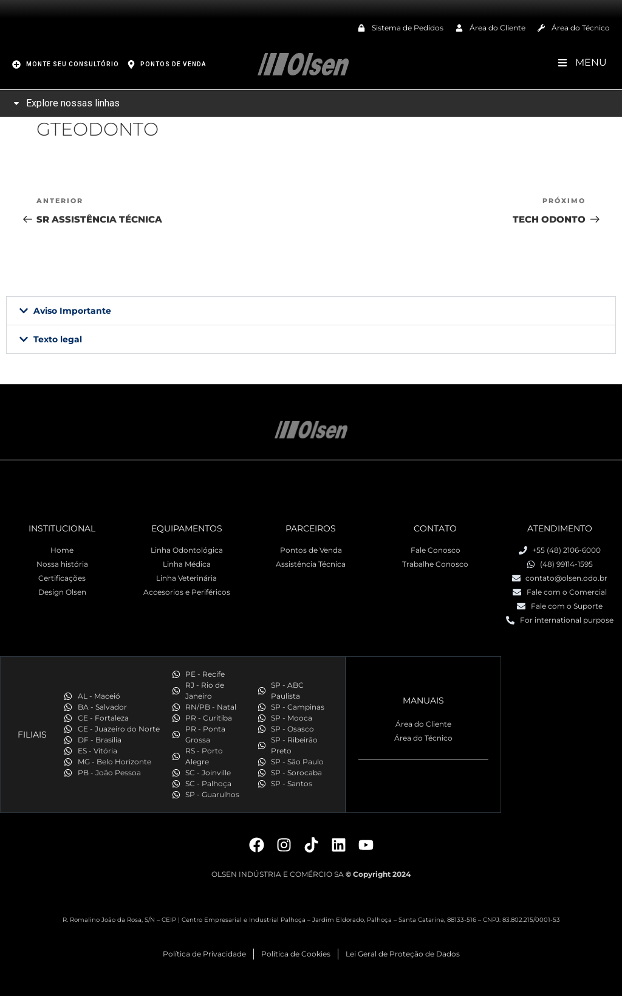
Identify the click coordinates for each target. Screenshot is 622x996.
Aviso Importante (72, 310)
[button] (311, 311)
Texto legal (57, 339)
